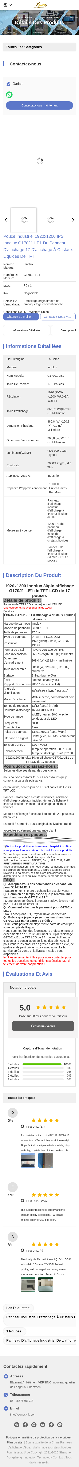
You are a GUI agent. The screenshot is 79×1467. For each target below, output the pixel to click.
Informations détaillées (26, 330)
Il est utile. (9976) (37, 1201)
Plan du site (14, 1442)
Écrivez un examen (43, 1026)
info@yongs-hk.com (23, 1414)
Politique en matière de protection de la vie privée (38, 1437)
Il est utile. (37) (35, 1126)
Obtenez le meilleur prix (23, 316)
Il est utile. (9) (34, 1250)
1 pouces (13, 1331)
